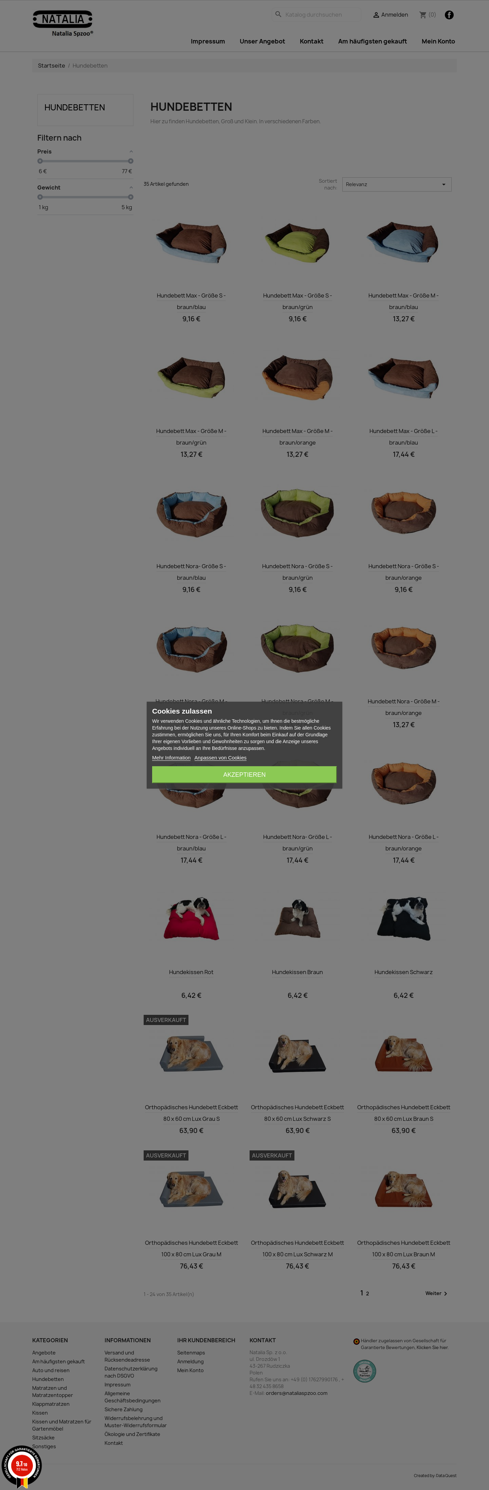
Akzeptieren (244, 774)
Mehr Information (171, 757)
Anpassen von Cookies (221, 757)
